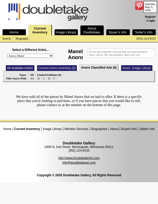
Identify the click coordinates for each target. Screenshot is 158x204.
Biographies (99, 129)
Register (150, 16)
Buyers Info (129, 129)
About (114, 129)
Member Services (76, 129)
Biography (22, 38)
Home (7, 129)
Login (151, 20)
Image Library (52, 129)
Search (6, 38)
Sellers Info (147, 129)
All (32, 78)
